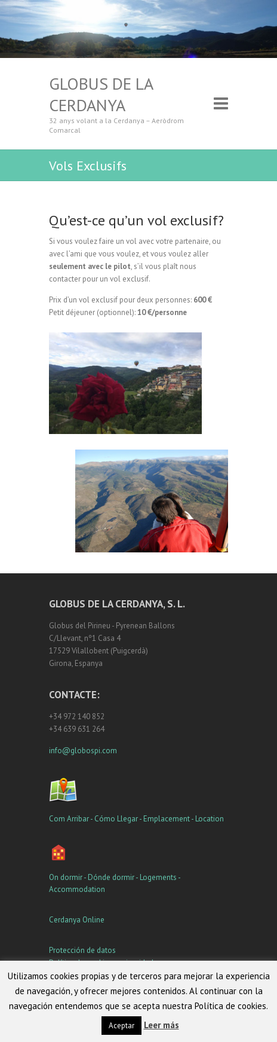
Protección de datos (82, 950)
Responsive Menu (221, 103)
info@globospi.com (83, 750)
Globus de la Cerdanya (101, 94)
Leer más (161, 1025)
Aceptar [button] (121, 1025)
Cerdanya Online (76, 920)
